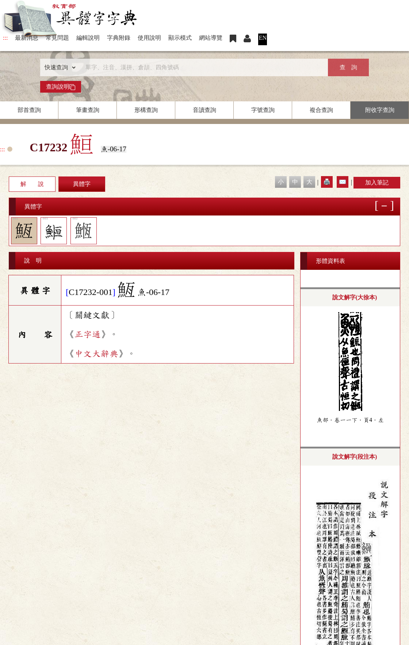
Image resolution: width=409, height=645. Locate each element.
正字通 (87, 334)
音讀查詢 (204, 110)
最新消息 (26, 38)
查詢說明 (60, 86)
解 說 (32, 184)
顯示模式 (180, 38)
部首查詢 (29, 110)
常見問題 (57, 38)
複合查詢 (321, 110)
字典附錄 (118, 38)
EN (263, 38)
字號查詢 (263, 110)
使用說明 (149, 38)
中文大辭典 (96, 353)
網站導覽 (210, 38)
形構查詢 (146, 110)
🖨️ (326, 182)
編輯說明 (88, 38)
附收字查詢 (379, 110)
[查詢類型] (58, 67)
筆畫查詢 (87, 110)
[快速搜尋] (202, 67)
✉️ (342, 182)
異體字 (82, 184)
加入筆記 (377, 182)
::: (5, 38)
